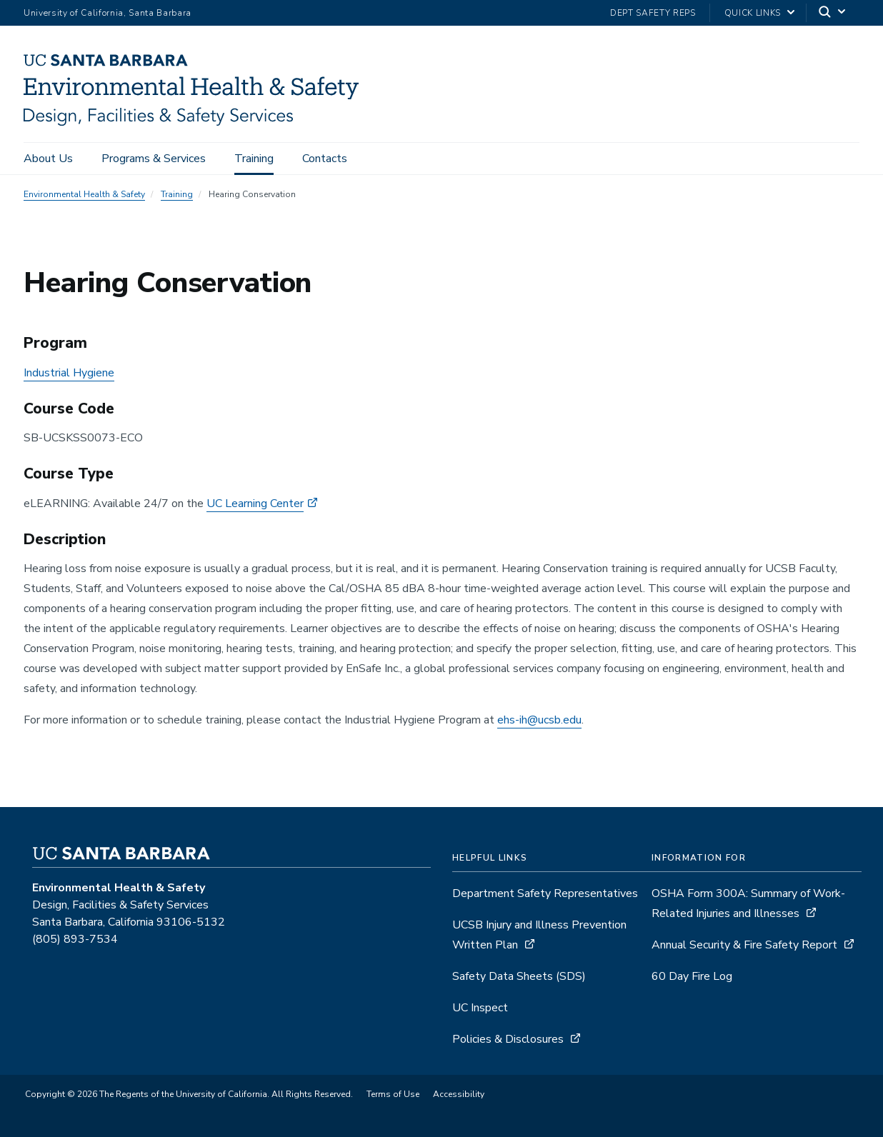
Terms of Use (392, 1094)
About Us (48, 158)
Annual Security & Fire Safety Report (744, 945)
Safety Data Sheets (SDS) (519, 976)
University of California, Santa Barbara (107, 13)
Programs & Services (153, 158)
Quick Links (752, 13)
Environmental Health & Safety (84, 194)
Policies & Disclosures (508, 1039)
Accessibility (458, 1094)
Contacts (324, 158)
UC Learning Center (255, 503)
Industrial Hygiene (69, 373)
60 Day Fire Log (692, 976)
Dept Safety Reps (653, 13)
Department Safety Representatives (545, 893)
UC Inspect (480, 1008)
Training (254, 158)
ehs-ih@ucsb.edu (539, 720)
